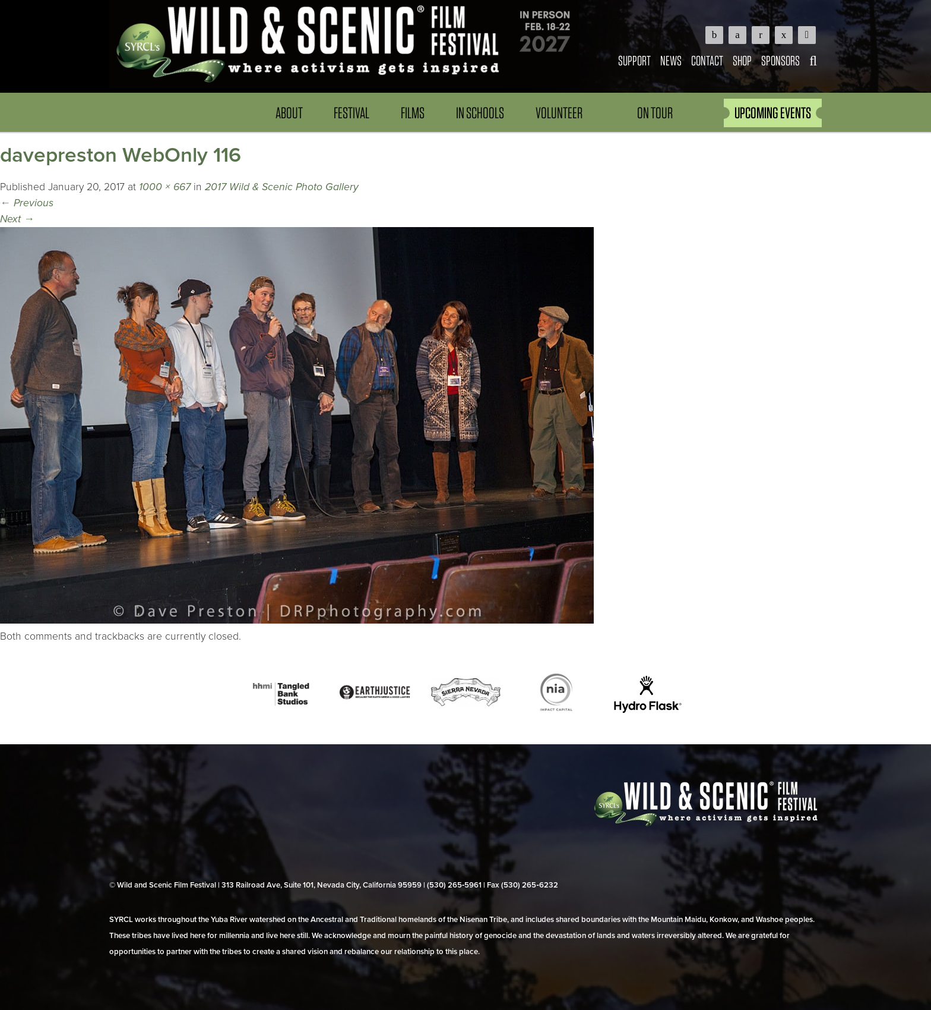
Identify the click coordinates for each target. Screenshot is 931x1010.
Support (634, 60)
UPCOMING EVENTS (772, 112)
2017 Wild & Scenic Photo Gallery (282, 187)
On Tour (655, 112)
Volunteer (559, 112)
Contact (707, 60)
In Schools (480, 112)
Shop (742, 60)
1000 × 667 (165, 187)
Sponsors (780, 60)
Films (413, 112)
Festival (351, 112)
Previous (26, 203)
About (289, 112)
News (671, 60)
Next (17, 219)
